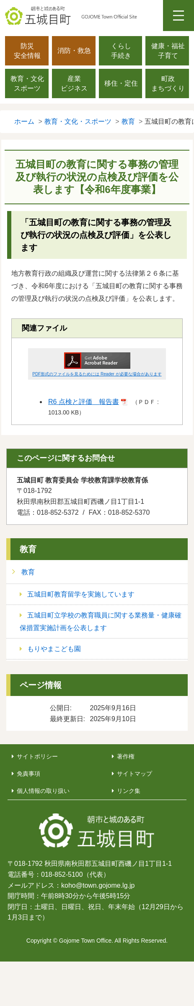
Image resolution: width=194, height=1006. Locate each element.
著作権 (126, 756)
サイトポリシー (37, 756)
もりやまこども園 (54, 648)
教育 (28, 549)
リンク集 (128, 790)
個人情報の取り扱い (43, 790)
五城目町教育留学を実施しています (81, 594)
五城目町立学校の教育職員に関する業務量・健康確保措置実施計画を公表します (100, 621)
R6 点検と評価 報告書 (83, 401)
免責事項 (28, 773)
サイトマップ (134, 773)
